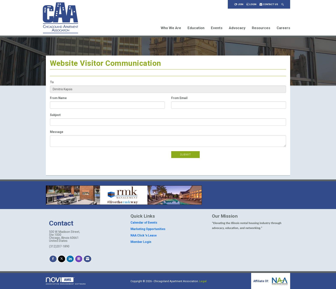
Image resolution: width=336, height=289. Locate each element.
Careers (283, 28)
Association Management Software (66, 281)
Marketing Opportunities (147, 229)
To (52, 82)
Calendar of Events (143, 222)
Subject (55, 115)
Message (56, 132)
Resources (261, 28)
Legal (203, 281)
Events (216, 28)
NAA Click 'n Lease (143, 235)
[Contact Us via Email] (87, 259)
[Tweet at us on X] (62, 259)
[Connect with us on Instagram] (79, 259)
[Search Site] (282, 4)
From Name (58, 98)
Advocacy (237, 28)
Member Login (140, 242)
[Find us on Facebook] (53, 259)
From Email (179, 98)
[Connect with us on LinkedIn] (70, 259)
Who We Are (171, 28)
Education (196, 28)
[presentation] (82, 159)
